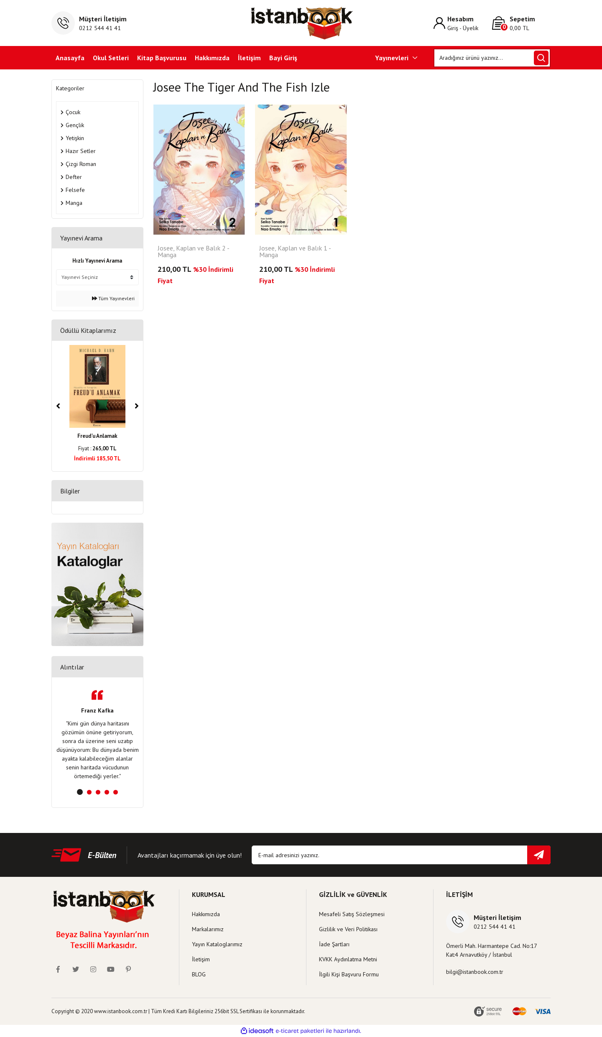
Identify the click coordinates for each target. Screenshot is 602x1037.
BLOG (199, 974)
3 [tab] (98, 792)
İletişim (249, 58)
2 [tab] (89, 792)
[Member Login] (463, 23)
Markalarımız (208, 929)
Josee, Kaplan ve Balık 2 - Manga (193, 252)
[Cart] (521, 23)
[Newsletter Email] (401, 854)
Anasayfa (70, 58)
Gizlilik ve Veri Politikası (348, 929)
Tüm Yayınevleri (113, 298)
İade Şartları (334, 944)
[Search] (492, 58)
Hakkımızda (212, 58)
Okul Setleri (111, 58)
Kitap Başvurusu (161, 58)
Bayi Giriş (283, 58)
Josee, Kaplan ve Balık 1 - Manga (295, 252)
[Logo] (301, 23)
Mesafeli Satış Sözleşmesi (352, 914)
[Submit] (539, 854)
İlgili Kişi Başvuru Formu (349, 974)
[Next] (137, 406)
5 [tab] (115, 792)
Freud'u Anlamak (97, 435)
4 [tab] (107, 792)
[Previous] (58, 406)
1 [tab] (80, 792)
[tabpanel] (97, 735)
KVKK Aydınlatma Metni (348, 959)
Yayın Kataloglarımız (217, 944)
